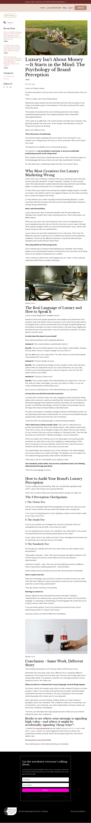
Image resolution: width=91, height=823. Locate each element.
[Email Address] (45, 785)
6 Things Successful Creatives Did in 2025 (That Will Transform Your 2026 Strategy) (12, 48)
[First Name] (45, 780)
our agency (44, 731)
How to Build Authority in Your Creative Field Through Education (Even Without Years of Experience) (13, 35)
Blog (64, 8)
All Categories (9, 76)
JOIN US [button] (80, 8)
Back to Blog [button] (10, 16)
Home (42, 8)
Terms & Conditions (77, 811)
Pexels (33, 303)
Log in (70, 8)
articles (27, 79)
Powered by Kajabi (82, 818)
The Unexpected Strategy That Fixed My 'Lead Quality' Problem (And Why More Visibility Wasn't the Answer (13, 61)
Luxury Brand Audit (54, 8)
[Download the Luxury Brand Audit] (39, 740)
